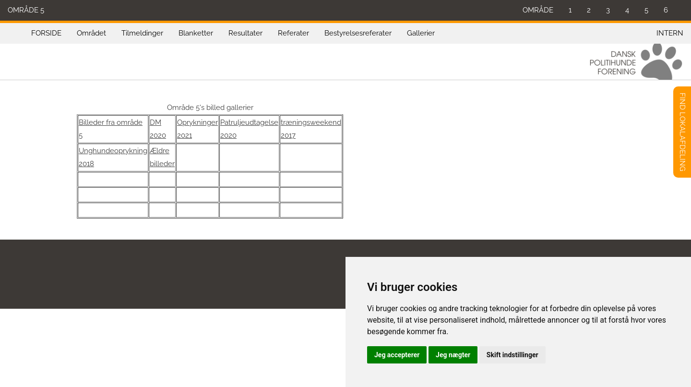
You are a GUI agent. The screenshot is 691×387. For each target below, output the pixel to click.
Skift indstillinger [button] (512, 355)
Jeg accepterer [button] (396, 355)
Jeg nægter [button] (453, 355)
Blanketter (196, 33)
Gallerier (421, 33)
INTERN (669, 33)
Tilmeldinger (142, 33)
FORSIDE (46, 33)
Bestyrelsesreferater (358, 33)
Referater (293, 33)
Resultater (245, 33)
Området (91, 33)
